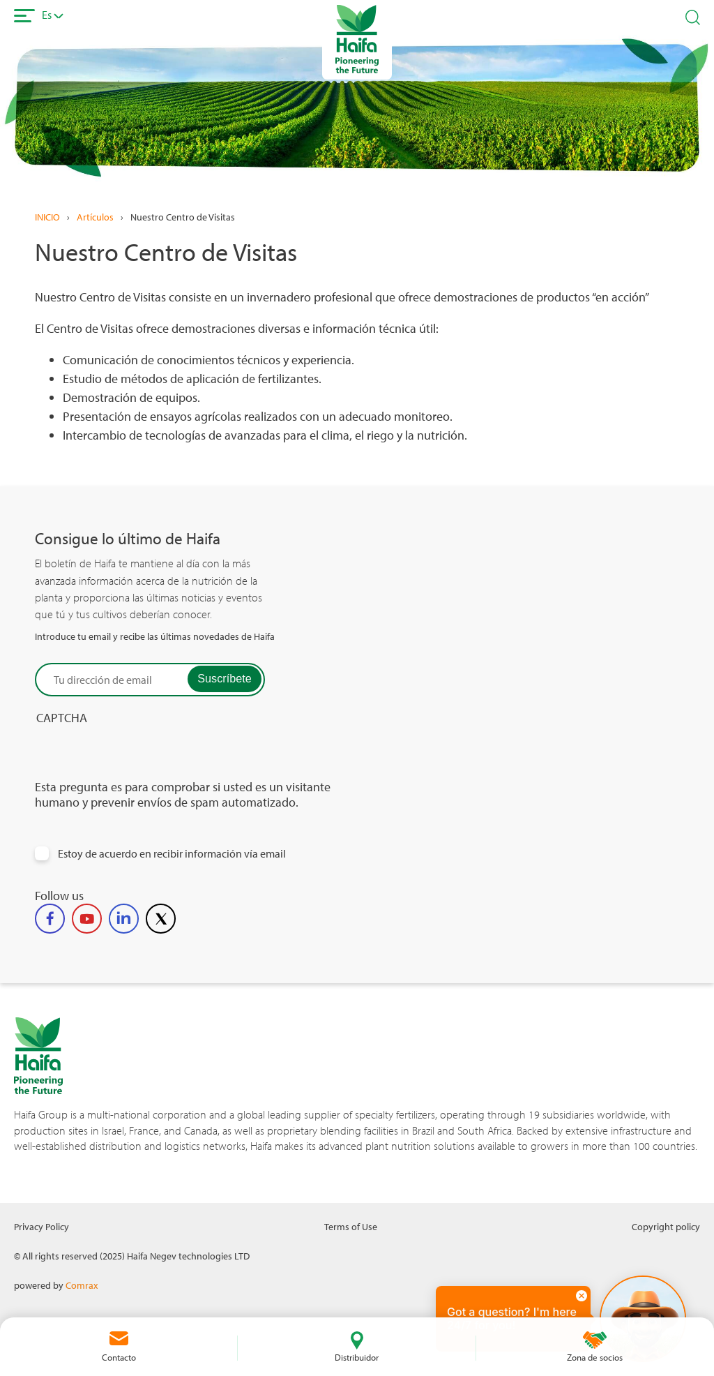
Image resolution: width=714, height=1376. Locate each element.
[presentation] (141, 752)
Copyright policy (666, 1226)
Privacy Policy (41, 1226)
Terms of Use (350, 1226)
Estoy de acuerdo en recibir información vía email (172, 853)
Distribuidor (357, 1357)
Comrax (82, 1285)
